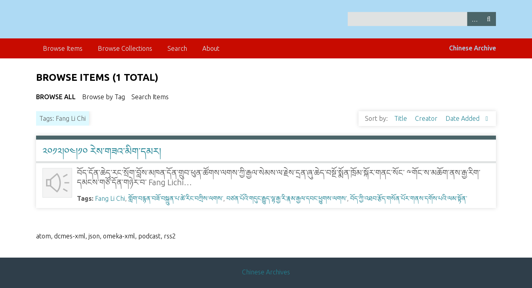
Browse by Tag (103, 96)
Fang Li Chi (110, 198)
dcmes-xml (69, 236)
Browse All (56, 96)
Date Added (463, 118)
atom (43, 236)
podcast (149, 236)
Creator (427, 118)
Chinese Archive (472, 48)
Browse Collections (125, 48)
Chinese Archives (266, 272)
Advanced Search (474, 19)
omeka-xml (119, 236)
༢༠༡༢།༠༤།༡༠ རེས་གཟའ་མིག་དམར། (101, 151)
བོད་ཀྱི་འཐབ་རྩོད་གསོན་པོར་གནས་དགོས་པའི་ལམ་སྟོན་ (408, 198)
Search (489, 19)
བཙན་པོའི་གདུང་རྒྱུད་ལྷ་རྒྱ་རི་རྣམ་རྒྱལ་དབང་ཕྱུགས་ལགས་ (286, 198)
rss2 (170, 236)
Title (401, 118)
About (211, 48)
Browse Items (63, 48)
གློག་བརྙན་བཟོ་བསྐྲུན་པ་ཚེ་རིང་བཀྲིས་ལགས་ (175, 198)
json (94, 236)
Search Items (150, 96)
